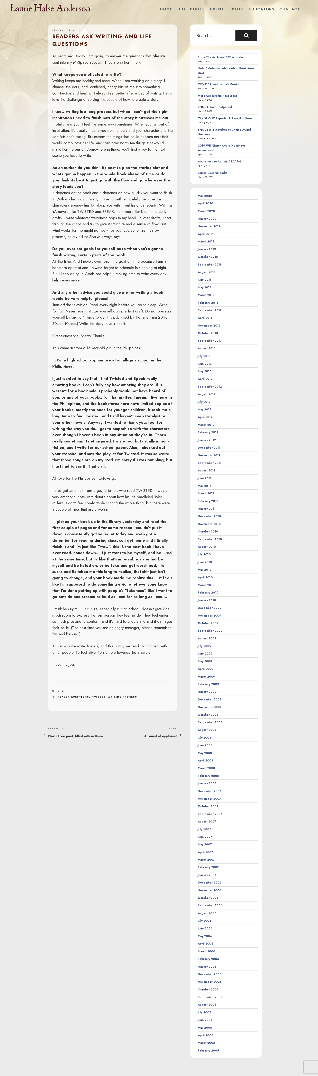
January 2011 (206, 509)
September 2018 (210, 264)
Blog (238, 9)
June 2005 (205, 1020)
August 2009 (207, 638)
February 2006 (208, 959)
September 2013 (210, 341)
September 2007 (210, 814)
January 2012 (207, 440)
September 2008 (210, 722)
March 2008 (206, 768)
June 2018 (205, 280)
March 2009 (206, 677)
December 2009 (210, 608)
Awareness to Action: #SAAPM (219, 161)
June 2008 (205, 745)
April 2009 (205, 669)
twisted (98, 696)
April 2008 (205, 760)
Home (166, 9)
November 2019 (209, 226)
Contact (289, 9)
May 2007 (205, 844)
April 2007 (205, 852)
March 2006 (206, 951)
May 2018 (204, 287)
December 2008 (209, 699)
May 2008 (205, 753)
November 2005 (209, 982)
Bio (181, 9)
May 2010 (205, 570)
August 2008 (207, 730)
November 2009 (209, 616)
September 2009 (210, 631)
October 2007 (208, 806)
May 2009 (205, 661)
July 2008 (204, 738)
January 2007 (207, 875)
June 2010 (205, 562)
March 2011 (206, 493)
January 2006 (207, 967)
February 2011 (208, 501)
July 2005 (204, 1012)
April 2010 (205, 577)
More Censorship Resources (217, 96)
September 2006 (210, 905)
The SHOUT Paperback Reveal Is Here (225, 118)
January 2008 (207, 783)
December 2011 (209, 448)
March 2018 (206, 295)
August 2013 (207, 348)
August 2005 (207, 1005)
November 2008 (209, 707)
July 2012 (204, 402)
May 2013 (204, 371)
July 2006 (204, 921)
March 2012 (206, 425)
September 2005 (210, 997)
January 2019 (207, 249)
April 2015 (205, 318)
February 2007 (208, 867)
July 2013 (204, 356)
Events (218, 9)
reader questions (73, 696)
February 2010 (208, 592)
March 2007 (206, 860)
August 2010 (207, 547)
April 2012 (205, 417)
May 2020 (205, 196)
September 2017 (210, 310)
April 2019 (205, 234)
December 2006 (210, 882)
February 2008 (208, 776)
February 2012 (208, 432)
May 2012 (204, 409)
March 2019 (206, 241)
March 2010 (206, 585)
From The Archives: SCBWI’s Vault (222, 57)
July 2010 (204, 554)
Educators (261, 9)
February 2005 (208, 1050)
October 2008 (208, 715)
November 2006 (209, 890)
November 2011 (209, 455)
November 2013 (209, 325)
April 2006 (205, 944)
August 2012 (207, 394)
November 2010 (209, 524)
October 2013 (208, 333)
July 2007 (204, 829)
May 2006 (205, 936)
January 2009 (207, 692)
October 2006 (208, 898)
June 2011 (204, 478)
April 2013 (205, 379)
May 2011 (204, 486)
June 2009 (205, 653)
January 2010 (207, 600)
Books (197, 9)
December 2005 (209, 974)
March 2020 (206, 211)
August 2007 (207, 821)
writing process (122, 696)
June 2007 (205, 837)
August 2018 (207, 272)
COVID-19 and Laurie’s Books (218, 84)
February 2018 (208, 303)
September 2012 (210, 387)
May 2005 (205, 1028)
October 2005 (208, 989)
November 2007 (209, 799)
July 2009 (204, 646)
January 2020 (207, 219)
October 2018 (208, 257)
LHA (61, 691)
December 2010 (209, 516)
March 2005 (206, 1043)
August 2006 (207, 913)
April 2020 (205, 203)
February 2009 (208, 684)
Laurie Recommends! (212, 173)
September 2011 (209, 463)
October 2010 (208, 531)
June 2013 (205, 364)
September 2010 (210, 539)
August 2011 (206, 470)
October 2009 (208, 623)
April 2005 (205, 1035)
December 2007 (209, 791)
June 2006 (205, 928)
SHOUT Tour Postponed (215, 107)
